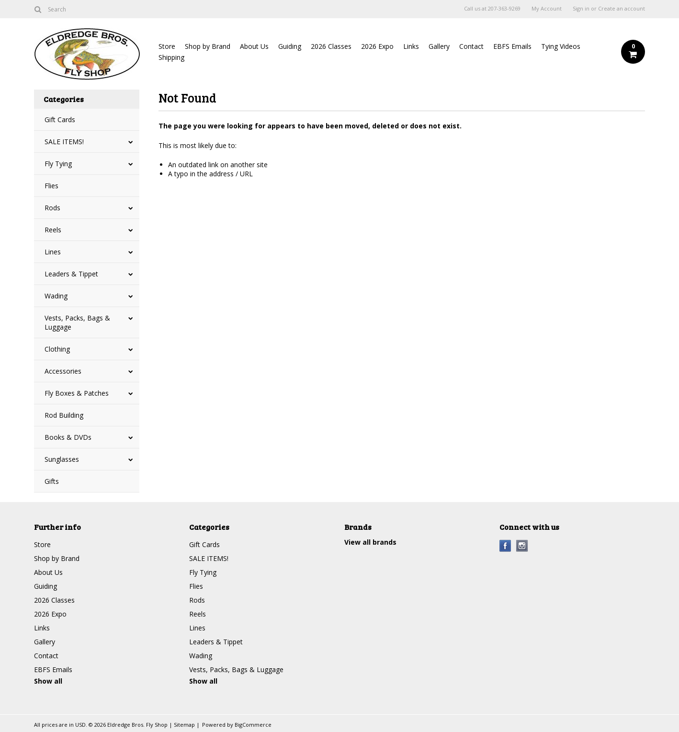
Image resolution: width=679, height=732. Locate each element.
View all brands (370, 542)
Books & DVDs (68, 437)
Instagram (522, 546)
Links (411, 46)
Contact (471, 46)
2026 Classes (331, 46)
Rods (52, 207)
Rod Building (64, 415)
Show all (48, 681)
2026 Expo (377, 46)
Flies (51, 185)
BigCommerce (253, 724)
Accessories (63, 371)
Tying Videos (560, 46)
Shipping (171, 57)
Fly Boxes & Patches (77, 393)
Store (166, 46)
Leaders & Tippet (71, 273)
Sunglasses (62, 459)
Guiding (289, 46)
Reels (53, 229)
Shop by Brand (207, 46)
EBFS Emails (512, 46)
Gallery (439, 46)
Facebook (505, 546)
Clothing (57, 349)
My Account (547, 8)
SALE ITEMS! (64, 141)
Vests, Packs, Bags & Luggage (77, 322)
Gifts (52, 481)
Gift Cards (60, 119)
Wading (56, 295)
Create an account (621, 8)
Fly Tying (58, 163)
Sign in (581, 8)
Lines (53, 251)
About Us (254, 46)
